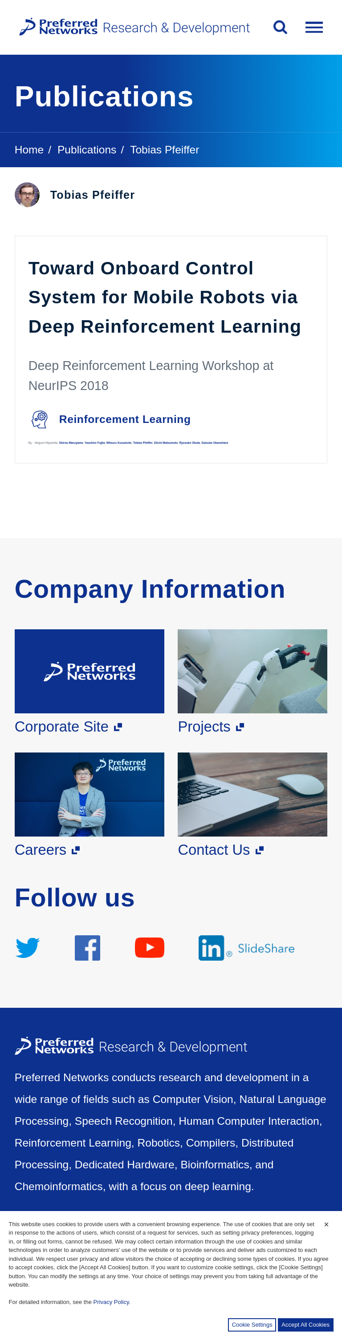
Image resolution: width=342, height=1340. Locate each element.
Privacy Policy (111, 1302)
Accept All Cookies (305, 1324)
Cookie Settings (252, 1324)
